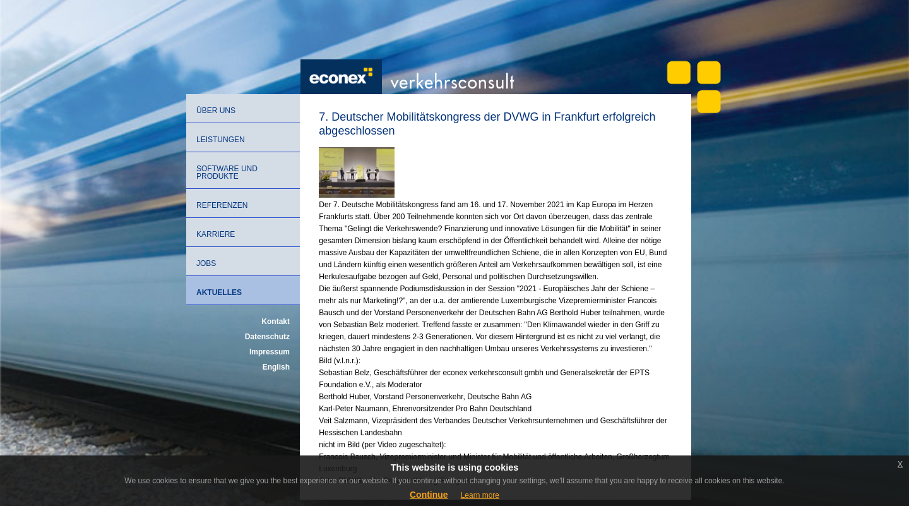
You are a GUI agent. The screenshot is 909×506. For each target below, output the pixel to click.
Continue (429, 495)
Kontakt (275, 321)
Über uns (215, 110)
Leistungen (220, 139)
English (276, 367)
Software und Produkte (227, 172)
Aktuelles (219, 292)
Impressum (269, 352)
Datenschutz (267, 336)
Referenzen (221, 205)
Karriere (215, 234)
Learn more (480, 495)
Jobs (206, 263)
